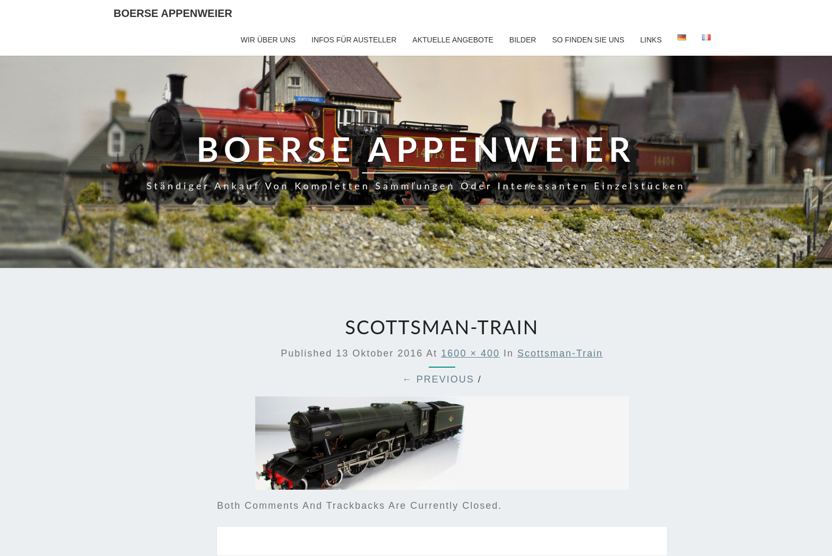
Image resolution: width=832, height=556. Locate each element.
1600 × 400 (470, 353)
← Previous (438, 379)
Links (651, 40)
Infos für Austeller (353, 40)
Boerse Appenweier (173, 13)
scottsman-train (560, 353)
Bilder (522, 40)
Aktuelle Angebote (452, 40)
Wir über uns (268, 40)
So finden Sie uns (588, 40)
